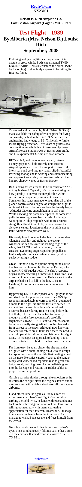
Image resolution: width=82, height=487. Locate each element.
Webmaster (41, 458)
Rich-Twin (41, 6)
